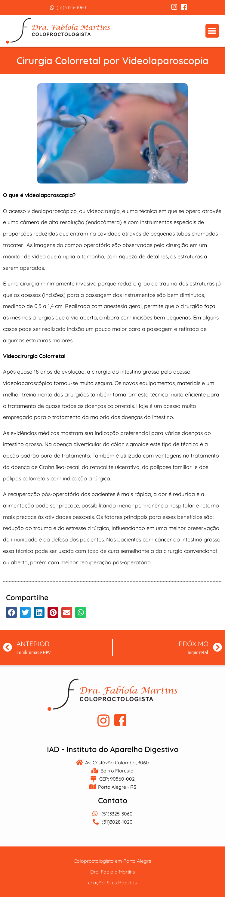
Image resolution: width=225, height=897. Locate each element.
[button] (212, 31)
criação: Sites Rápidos (112, 883)
